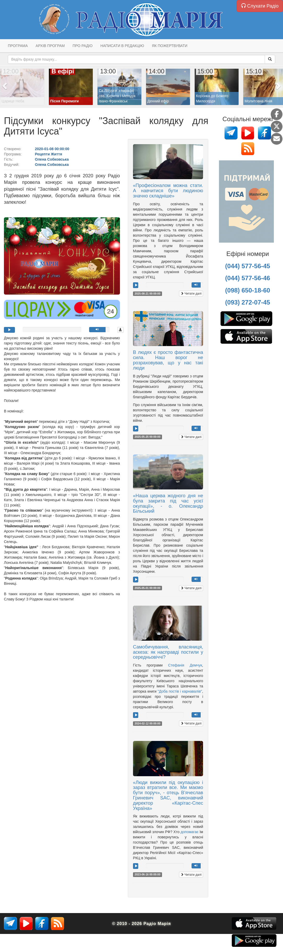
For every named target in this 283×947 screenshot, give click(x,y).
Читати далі (191, 293)
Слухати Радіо (260, 6)
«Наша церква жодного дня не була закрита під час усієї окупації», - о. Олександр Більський (168, 503)
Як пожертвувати (169, 46)
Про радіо (83, 46)
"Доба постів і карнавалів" (180, 691)
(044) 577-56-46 (247, 278)
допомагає (189, 832)
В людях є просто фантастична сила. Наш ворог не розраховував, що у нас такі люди (168, 360)
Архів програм (50, 46)
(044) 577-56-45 (247, 266)
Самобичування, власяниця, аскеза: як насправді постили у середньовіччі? (168, 652)
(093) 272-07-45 (247, 302)
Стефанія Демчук (185, 665)
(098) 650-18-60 (247, 290)
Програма (18, 46)
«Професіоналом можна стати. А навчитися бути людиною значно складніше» (168, 190)
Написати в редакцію (122, 46)
